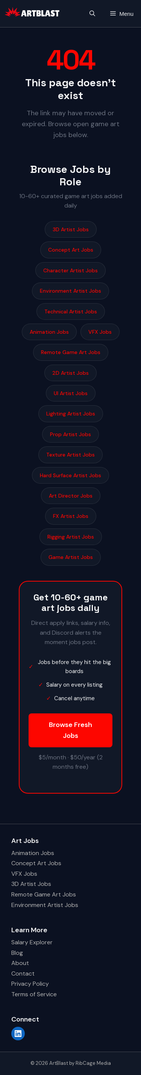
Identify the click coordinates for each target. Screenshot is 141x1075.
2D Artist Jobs (70, 373)
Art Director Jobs (70, 495)
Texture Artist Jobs (70, 454)
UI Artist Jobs (71, 393)
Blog (17, 953)
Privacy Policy (30, 984)
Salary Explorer (32, 942)
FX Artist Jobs (70, 516)
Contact (23, 973)
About (20, 963)
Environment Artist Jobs (70, 290)
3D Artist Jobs (71, 229)
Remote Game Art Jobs (70, 352)
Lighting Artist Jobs (70, 413)
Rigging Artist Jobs (70, 536)
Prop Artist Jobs (70, 434)
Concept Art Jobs (70, 249)
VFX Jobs (100, 331)
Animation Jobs (49, 331)
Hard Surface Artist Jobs (70, 475)
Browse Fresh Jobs (70, 730)
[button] (92, 14)
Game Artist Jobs (71, 557)
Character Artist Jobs (70, 270)
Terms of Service (34, 994)
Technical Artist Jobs (70, 311)
